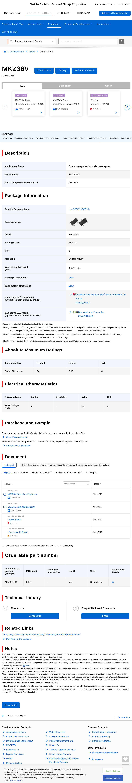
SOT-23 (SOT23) (81, 206)
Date (96, 481)
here (28, 663)
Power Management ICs (61, 738)
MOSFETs (11, 742)
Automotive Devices (16, 729)
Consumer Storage (101, 738)
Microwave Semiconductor (105, 750)
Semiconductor (17, 52)
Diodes (32, 52)
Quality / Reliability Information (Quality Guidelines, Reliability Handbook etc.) (43, 632)
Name (8, 481)
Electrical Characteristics (73, 136)
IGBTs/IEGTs (12, 747)
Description (7, 136)
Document (113, 136)
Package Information (24, 136)
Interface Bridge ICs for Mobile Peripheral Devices (64, 758)
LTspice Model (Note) (18, 529)
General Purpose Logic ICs (62, 747)
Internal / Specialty (101, 734)
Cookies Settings (112, 771)
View (71, 275)
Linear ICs (54, 742)
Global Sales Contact (16, 434)
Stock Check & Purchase (18, 443)
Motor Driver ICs (57, 729)
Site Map (125, 715)
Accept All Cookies (113, 778)
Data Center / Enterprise (104, 729)
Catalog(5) (91, 470)
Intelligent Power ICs (59, 734)
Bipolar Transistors (15, 751)
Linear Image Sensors (60, 751)
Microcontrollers (14, 760)
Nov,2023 (97, 491)
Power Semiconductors (17, 734)
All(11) (6, 470)
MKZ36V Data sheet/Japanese (23, 491)
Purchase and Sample (96, 136)
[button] (105, 4)
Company (97, 756)
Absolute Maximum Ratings (47, 136)
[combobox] (87, 41)
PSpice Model (14, 517)
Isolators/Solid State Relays (19, 738)
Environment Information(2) (68, 470)
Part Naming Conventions (18, 636)
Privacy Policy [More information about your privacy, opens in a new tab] (16, 780)
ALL (22, 86)
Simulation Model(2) (41, 470)
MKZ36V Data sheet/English (21, 504)
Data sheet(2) (21, 470)
